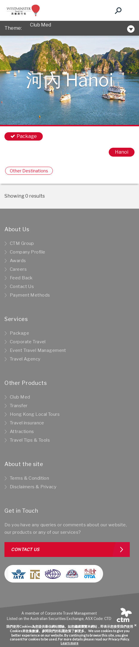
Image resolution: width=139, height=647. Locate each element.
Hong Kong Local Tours (35, 414)
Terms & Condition (29, 478)
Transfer (18, 405)
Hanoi (121, 152)
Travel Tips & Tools (30, 440)
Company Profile (27, 252)
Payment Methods (30, 295)
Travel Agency (25, 359)
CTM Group (22, 243)
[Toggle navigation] (129, 10)
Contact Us (22, 286)
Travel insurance (27, 423)
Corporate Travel (28, 341)
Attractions (22, 431)
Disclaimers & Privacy (33, 486)
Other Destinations (29, 170)
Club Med (40, 28)
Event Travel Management (38, 350)
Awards (18, 260)
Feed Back (21, 278)
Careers (18, 269)
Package (19, 333)
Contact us (25, 549)
